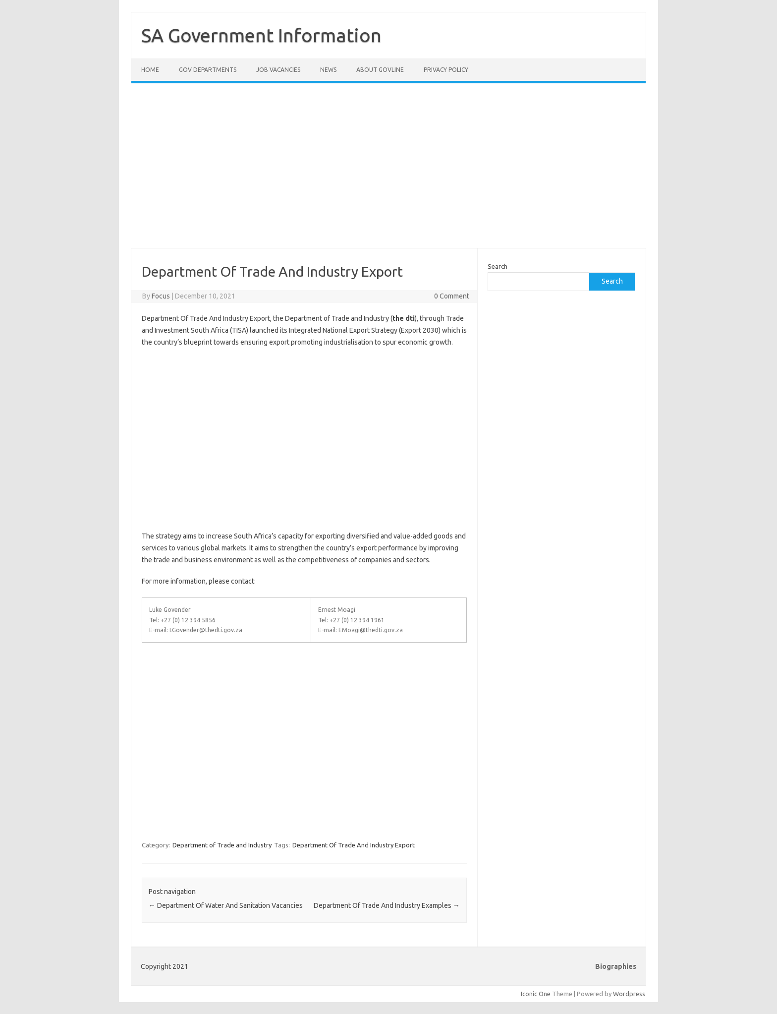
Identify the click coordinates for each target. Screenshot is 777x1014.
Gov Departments (207, 69)
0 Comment (451, 296)
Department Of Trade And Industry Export (353, 844)
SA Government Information (261, 35)
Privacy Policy (446, 69)
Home (150, 69)
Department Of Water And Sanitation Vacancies (226, 905)
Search (497, 266)
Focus (161, 296)
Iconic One (536, 993)
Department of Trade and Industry (222, 844)
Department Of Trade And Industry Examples (387, 905)
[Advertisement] (388, 171)
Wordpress (629, 993)
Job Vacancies (278, 69)
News (328, 69)
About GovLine (380, 69)
